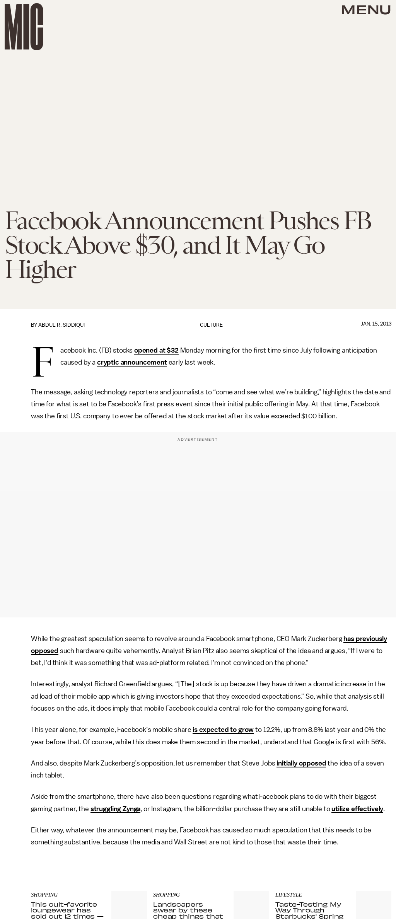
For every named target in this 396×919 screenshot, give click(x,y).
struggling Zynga (115, 808)
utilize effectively (357, 808)
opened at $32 (156, 350)
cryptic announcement (132, 362)
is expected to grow (223, 729)
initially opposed (301, 763)
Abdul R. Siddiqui (61, 325)
